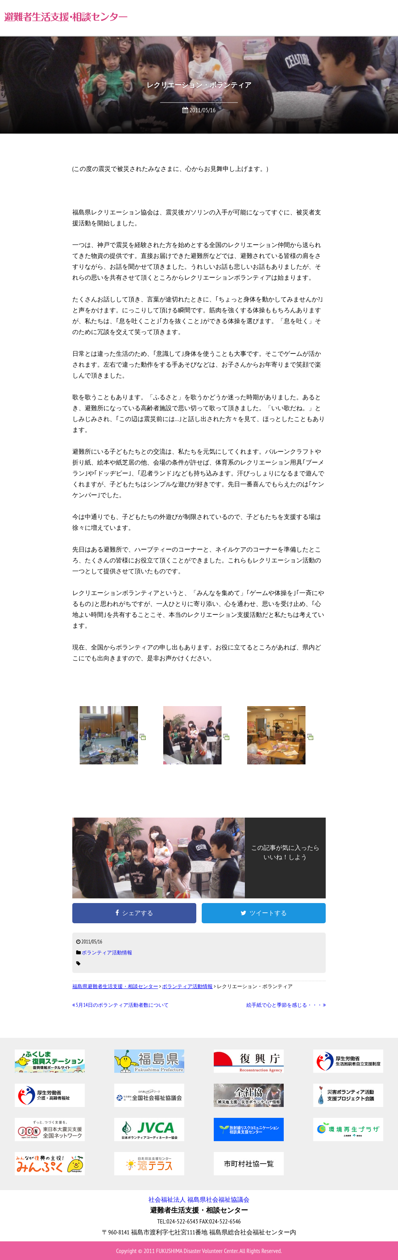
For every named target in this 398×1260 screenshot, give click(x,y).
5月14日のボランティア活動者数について (120, 1005)
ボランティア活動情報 (107, 952)
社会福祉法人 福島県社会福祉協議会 (198, 1199)
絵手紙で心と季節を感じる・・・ (286, 1005)
